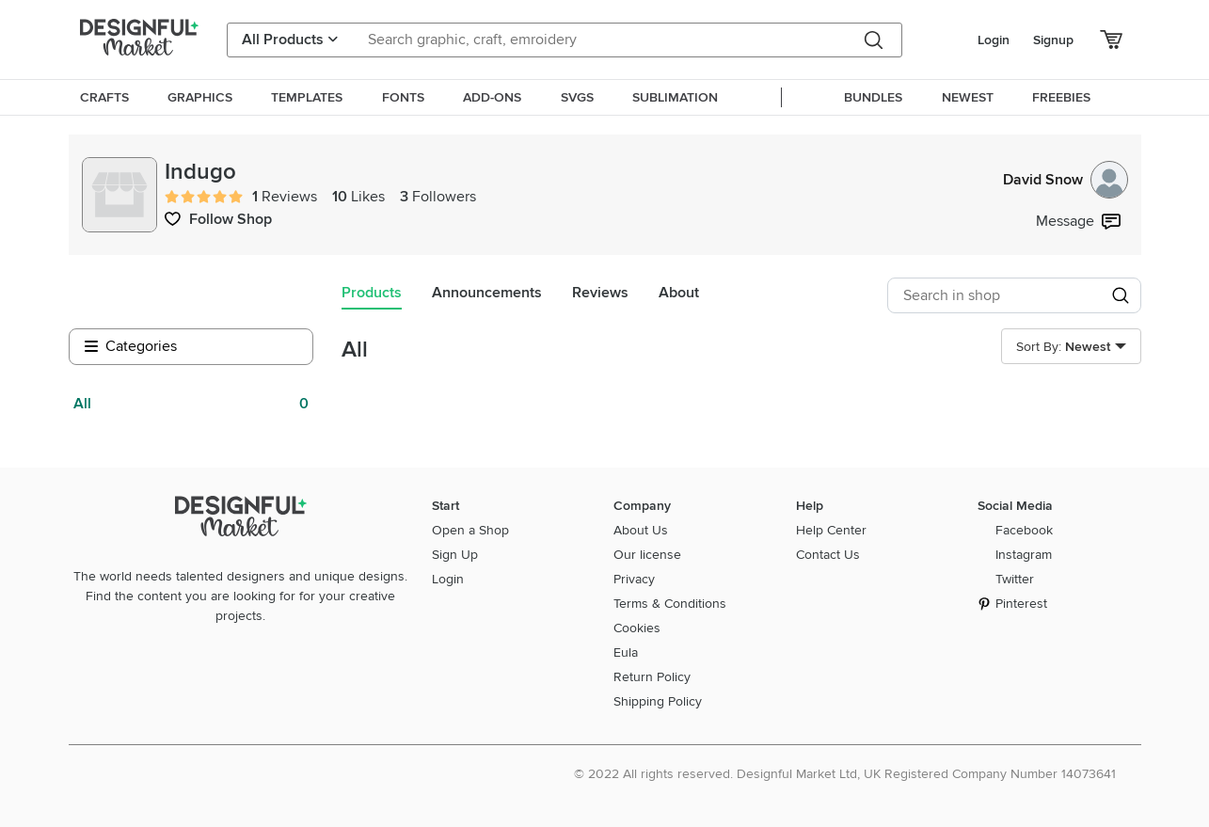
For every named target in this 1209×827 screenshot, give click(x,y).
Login (994, 40)
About (679, 292)
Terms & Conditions (669, 604)
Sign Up (455, 555)
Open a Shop (470, 530)
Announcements (487, 292)
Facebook (1024, 530)
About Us (640, 530)
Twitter (1014, 579)
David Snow (1065, 180)
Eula (625, 652)
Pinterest (1021, 604)
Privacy (634, 579)
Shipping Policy (657, 701)
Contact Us (828, 555)
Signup (1053, 40)
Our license (647, 555)
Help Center (831, 530)
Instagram (1023, 555)
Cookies (636, 628)
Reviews (600, 292)
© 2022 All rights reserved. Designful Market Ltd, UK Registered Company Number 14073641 (845, 774)
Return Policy (652, 677)
